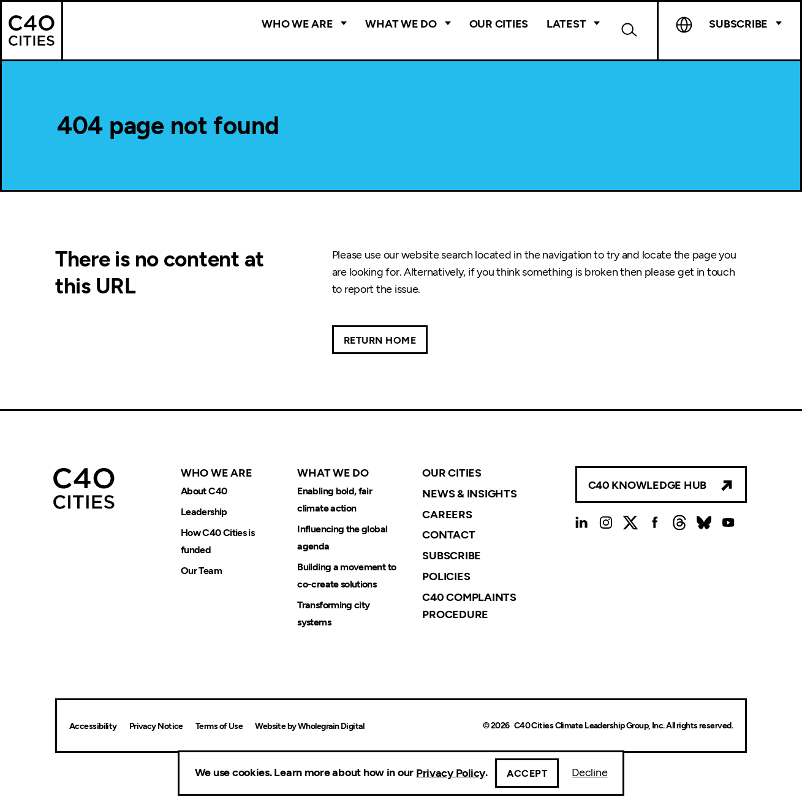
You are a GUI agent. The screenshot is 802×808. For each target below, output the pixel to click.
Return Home (380, 340)
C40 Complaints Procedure (469, 606)
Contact (448, 535)
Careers (447, 514)
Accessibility (93, 726)
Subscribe (738, 24)
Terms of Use (219, 726)
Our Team (201, 570)
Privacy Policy (450, 772)
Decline (589, 772)
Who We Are (297, 24)
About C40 (204, 491)
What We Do (400, 24)
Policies (446, 576)
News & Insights (469, 493)
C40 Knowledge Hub (647, 485)
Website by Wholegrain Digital (309, 726)
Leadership (204, 512)
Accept (527, 773)
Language (683, 24)
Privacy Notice (156, 726)
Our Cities (498, 24)
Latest (566, 24)
